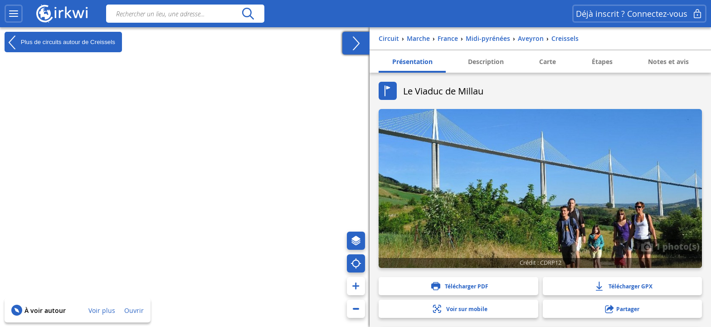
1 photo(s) (670, 246)
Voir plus (101, 310)
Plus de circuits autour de (60, 42)
